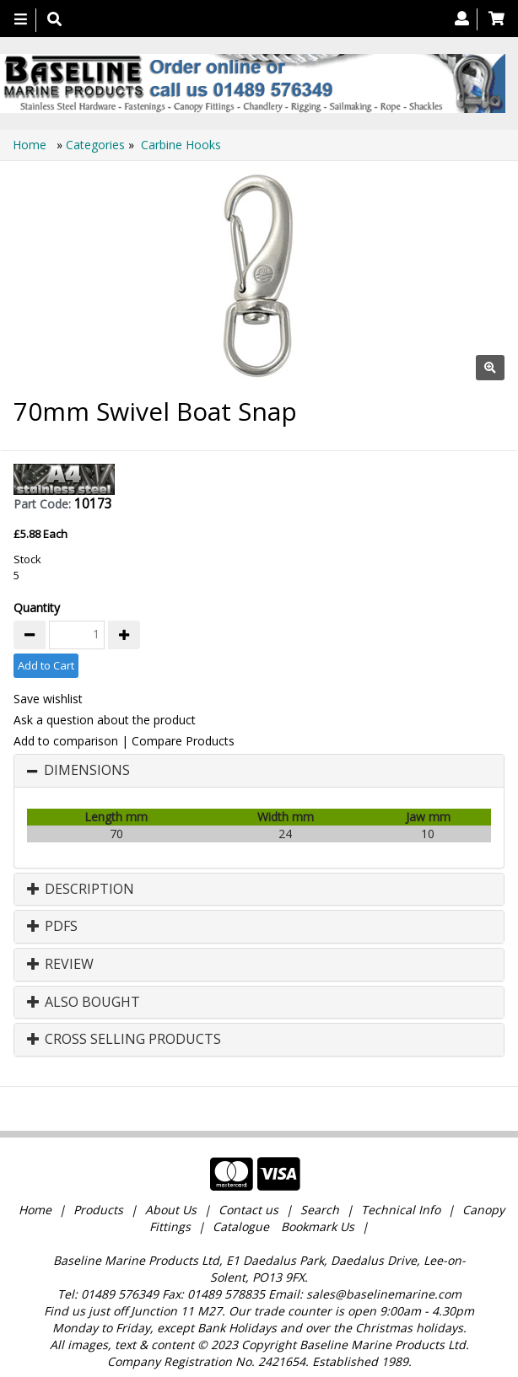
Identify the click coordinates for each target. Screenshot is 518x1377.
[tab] (259, 771)
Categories (97, 145)
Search (321, 1210)
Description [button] (80, 889)
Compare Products (183, 741)
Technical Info (400, 1210)
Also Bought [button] (83, 1002)
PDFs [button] (52, 926)
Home (31, 145)
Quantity (36, 608)
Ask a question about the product (104, 720)
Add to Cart (46, 665)
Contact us (248, 1210)
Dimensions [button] (87, 770)
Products (98, 1210)
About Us (171, 1210)
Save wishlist (48, 699)
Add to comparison (65, 741)
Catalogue (241, 1226)
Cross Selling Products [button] (124, 1039)
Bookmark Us (317, 1226)
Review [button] (60, 964)
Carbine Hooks (181, 145)
